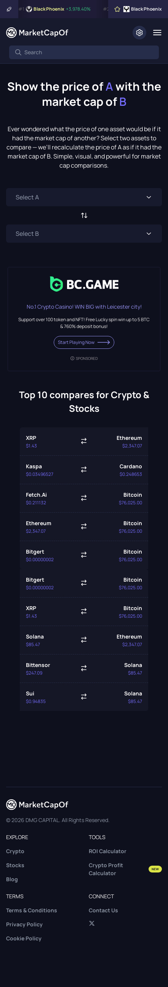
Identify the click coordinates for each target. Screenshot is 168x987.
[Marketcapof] (37, 32)
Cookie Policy (24, 938)
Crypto (15, 851)
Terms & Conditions (31, 910)
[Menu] (157, 32)
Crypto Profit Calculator (125, 869)
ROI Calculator (107, 851)
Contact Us (103, 910)
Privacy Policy (24, 924)
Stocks (15, 865)
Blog (12, 879)
